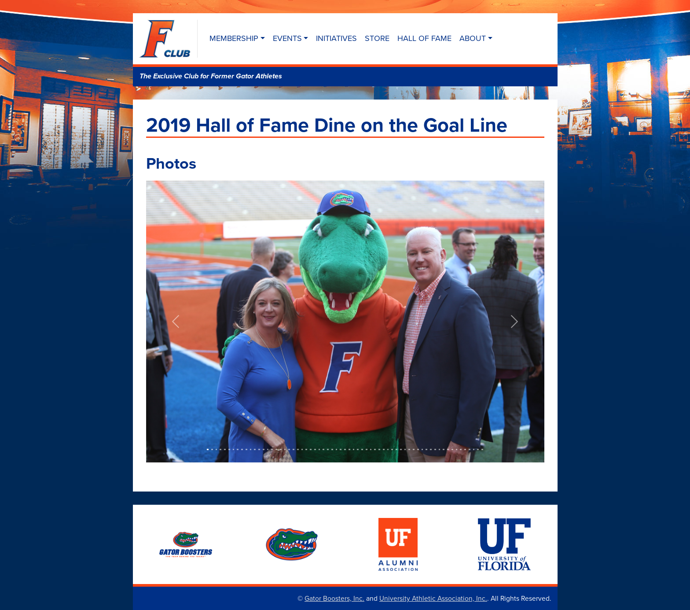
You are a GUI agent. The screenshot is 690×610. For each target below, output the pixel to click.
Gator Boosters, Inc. (334, 598)
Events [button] (287, 38)
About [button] (472, 38)
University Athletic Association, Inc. (433, 598)
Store (377, 38)
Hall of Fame (424, 38)
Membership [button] (233, 38)
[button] (176, 321)
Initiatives (336, 38)
